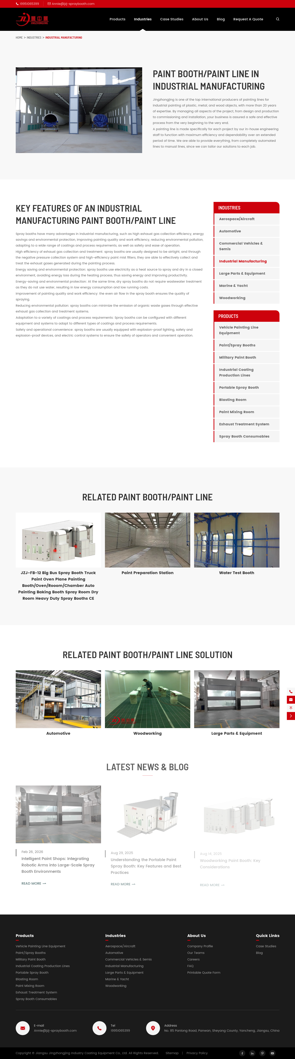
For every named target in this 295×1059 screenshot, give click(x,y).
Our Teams (195, 952)
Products (117, 19)
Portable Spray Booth (239, 387)
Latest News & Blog (147, 769)
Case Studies (171, 19)
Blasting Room (233, 400)
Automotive (230, 231)
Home (19, 37)
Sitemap (172, 1053)
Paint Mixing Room (236, 412)
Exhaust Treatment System (244, 424)
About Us (200, 19)
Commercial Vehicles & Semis (241, 246)
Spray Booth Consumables (244, 436)
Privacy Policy (197, 1053)
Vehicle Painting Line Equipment (238, 330)
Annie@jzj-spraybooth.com (73, 3)
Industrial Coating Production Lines (236, 372)
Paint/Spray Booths (237, 345)
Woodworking (232, 298)
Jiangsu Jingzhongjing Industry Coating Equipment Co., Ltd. (81, 1053)
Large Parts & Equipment (242, 273)
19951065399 (29, 3)
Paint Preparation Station (148, 573)
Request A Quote (248, 19)
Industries (143, 19)
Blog (221, 19)
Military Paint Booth (237, 357)
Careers (193, 959)
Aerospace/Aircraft (236, 219)
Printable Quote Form (203, 972)
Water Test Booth (236, 573)
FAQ (190, 966)
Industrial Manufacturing (63, 37)
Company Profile (200, 946)
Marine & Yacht (233, 286)
